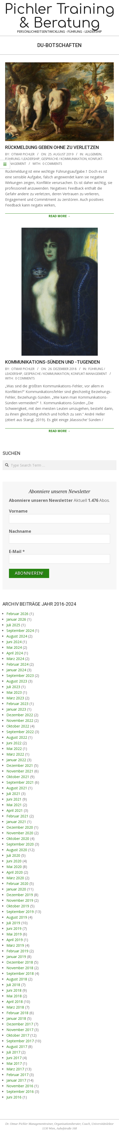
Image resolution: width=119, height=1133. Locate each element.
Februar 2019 (17, 951)
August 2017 (16, 1046)
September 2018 (20, 973)
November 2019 (19, 900)
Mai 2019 (14, 934)
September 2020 (20, 844)
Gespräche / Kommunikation (64, 159)
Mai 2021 (14, 804)
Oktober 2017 (17, 1035)
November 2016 (19, 1085)
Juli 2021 (13, 793)
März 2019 (15, 945)
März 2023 (15, 698)
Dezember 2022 (19, 714)
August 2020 (16, 849)
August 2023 (16, 681)
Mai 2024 (14, 647)
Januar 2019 (16, 956)
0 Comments (52, 163)
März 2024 (15, 658)
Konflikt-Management (89, 374)
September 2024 (20, 630)
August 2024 (16, 636)
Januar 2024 (16, 669)
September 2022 (20, 731)
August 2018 (16, 979)
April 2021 (14, 810)
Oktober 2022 (17, 726)
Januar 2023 (16, 709)
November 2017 (19, 1029)
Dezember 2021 (19, 765)
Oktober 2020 (17, 838)
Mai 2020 (14, 866)
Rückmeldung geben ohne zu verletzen (52, 147)
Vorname (18, 511)
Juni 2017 (13, 1057)
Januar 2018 (16, 1018)
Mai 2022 (14, 748)
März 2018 (15, 1007)
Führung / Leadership (22, 159)
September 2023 (20, 675)
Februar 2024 (17, 664)
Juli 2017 (13, 1052)
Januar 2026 (16, 619)
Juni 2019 (13, 928)
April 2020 (14, 872)
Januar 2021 (16, 821)
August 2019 (16, 917)
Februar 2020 (17, 883)
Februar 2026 (17, 613)
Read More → (60, 216)
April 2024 (14, 653)
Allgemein (93, 154)
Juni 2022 (13, 743)
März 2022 (15, 754)
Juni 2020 (13, 861)
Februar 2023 (17, 703)
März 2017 (15, 1069)
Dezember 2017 (19, 1024)
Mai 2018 (14, 995)
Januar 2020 (16, 889)
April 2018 (14, 1001)
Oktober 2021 (17, 776)
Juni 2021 (13, 799)
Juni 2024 (13, 641)
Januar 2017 (16, 1080)
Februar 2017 (17, 1074)
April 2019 (14, 939)
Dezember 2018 (19, 962)
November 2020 (19, 832)
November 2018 (19, 967)
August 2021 (16, 787)
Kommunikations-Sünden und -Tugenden (52, 362)
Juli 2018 (13, 984)
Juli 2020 (13, 855)
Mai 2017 (14, 1063)
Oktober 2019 (17, 906)
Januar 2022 (16, 759)
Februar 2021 (17, 816)
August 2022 (16, 737)
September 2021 (20, 782)
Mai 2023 (14, 692)
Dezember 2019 (19, 894)
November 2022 (19, 720)
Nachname (20, 531)
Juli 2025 (13, 624)
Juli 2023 (13, 686)
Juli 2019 (13, 922)
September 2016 (20, 1091)
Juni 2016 (13, 1097)
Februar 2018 (17, 1012)
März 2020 (15, 877)
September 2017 (20, 1040)
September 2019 (20, 911)
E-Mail (17, 551)
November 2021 (19, 771)
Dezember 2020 (19, 827)
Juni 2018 (13, 990)
